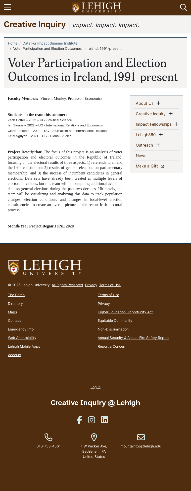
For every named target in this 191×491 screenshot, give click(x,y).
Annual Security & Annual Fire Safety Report (133, 337)
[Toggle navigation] (8, 7)
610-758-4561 (49, 446)
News (149, 155)
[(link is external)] (79, 421)
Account (14, 354)
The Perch (16, 294)
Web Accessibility (22, 337)
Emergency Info (21, 329)
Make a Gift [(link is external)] (155, 166)
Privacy (91, 284)
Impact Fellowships (155, 124)
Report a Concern (112, 346)
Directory (15, 303)
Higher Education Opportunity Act (125, 312)
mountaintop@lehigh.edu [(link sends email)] (141, 441)
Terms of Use (110, 284)
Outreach (145, 145)
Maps (12, 312)
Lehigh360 (147, 134)
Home (12, 43)
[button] (182, 7)
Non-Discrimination (113, 329)
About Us (145, 103)
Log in (95, 386)
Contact (14, 320)
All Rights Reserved (67, 284)
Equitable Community (115, 320)
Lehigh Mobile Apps (24, 346)
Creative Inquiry (35, 24)
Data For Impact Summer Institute (50, 43)
